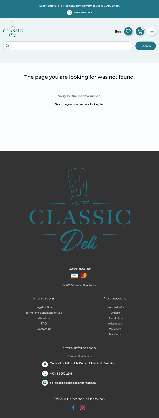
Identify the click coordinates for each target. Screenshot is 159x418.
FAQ (44, 323)
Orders (115, 312)
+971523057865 (83, 12)
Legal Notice (44, 307)
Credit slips (115, 318)
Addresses (115, 323)
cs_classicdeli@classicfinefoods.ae (73, 382)
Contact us (44, 329)
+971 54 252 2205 (61, 373)
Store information (79, 348)
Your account (115, 298)
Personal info (115, 307)
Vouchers (115, 329)
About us (44, 318)
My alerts (115, 334)
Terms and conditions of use (44, 312)
